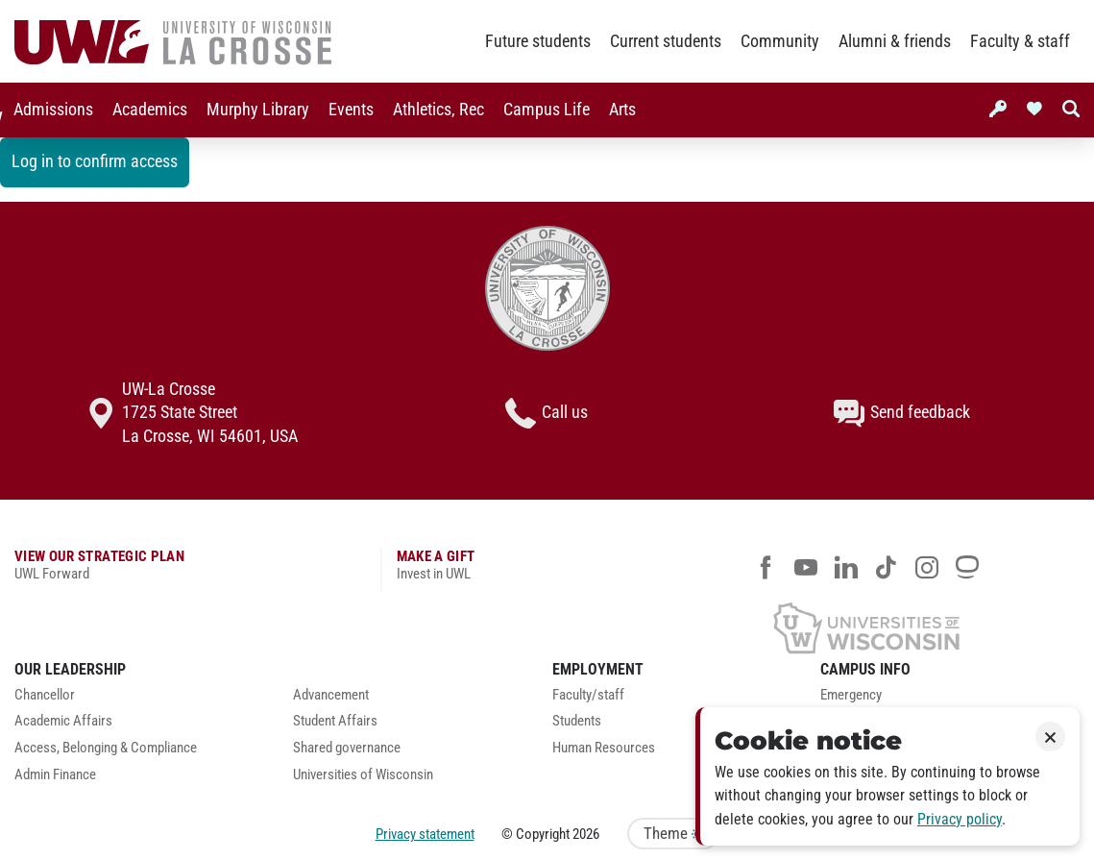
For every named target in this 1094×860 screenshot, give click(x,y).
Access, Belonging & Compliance (105, 748)
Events (347, 109)
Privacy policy (959, 819)
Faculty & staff (1020, 41)
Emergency (851, 695)
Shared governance (347, 748)
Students (576, 721)
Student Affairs (335, 721)
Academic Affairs (63, 721)
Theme (673, 833)
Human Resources (603, 748)
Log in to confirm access (95, 161)
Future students (538, 41)
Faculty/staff (588, 695)
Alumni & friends (895, 41)
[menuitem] (49, 110)
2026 (585, 834)
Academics (146, 109)
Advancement (331, 695)
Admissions (49, 109)
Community (780, 41)
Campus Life (542, 109)
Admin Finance (55, 775)
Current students (665, 41)
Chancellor (44, 695)
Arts (618, 109)
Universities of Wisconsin (363, 775)
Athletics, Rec (434, 109)
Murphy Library (254, 109)
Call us (546, 413)
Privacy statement (425, 834)
